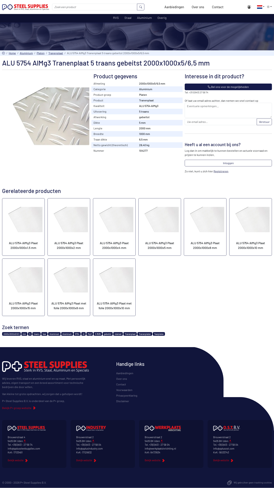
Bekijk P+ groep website (16, 408)
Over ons (198, 7)
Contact (218, 7)
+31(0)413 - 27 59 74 (22, 444)
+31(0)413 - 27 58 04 (91, 444)
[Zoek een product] (95, 7)
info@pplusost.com (223, 448)
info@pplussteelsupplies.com (24, 448)
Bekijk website (16, 460)
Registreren (221, 171)
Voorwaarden (124, 390)
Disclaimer (122, 401)
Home (12, 53)
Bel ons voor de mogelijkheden (228, 87)
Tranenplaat (55, 53)
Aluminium (26, 53)
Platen (41, 53)
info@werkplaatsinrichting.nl (160, 448)
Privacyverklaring (126, 395)
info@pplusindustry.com (89, 448)
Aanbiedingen (174, 7)
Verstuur (264, 122)
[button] (260, 6)
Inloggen (228, 163)
